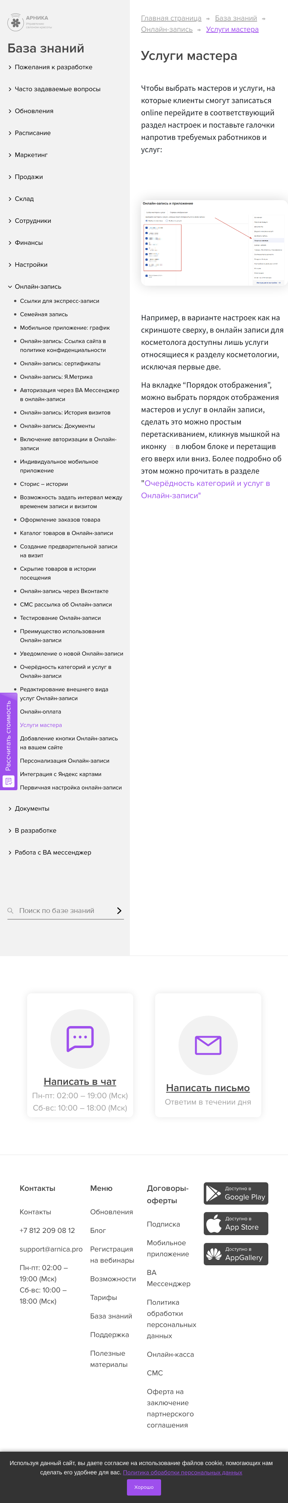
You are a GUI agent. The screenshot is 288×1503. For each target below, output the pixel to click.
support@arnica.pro (51, 1249)
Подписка (163, 1224)
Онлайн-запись (167, 29)
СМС (155, 1373)
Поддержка (109, 1334)
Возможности (113, 1279)
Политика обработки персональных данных (182, 1472)
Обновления (111, 1212)
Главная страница (171, 18)
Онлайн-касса (170, 1354)
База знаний (236, 18)
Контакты (35, 1212)
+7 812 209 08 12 (47, 1230)
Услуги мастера (232, 29)
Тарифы (103, 1297)
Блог (98, 1230)
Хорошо (144, 1487)
